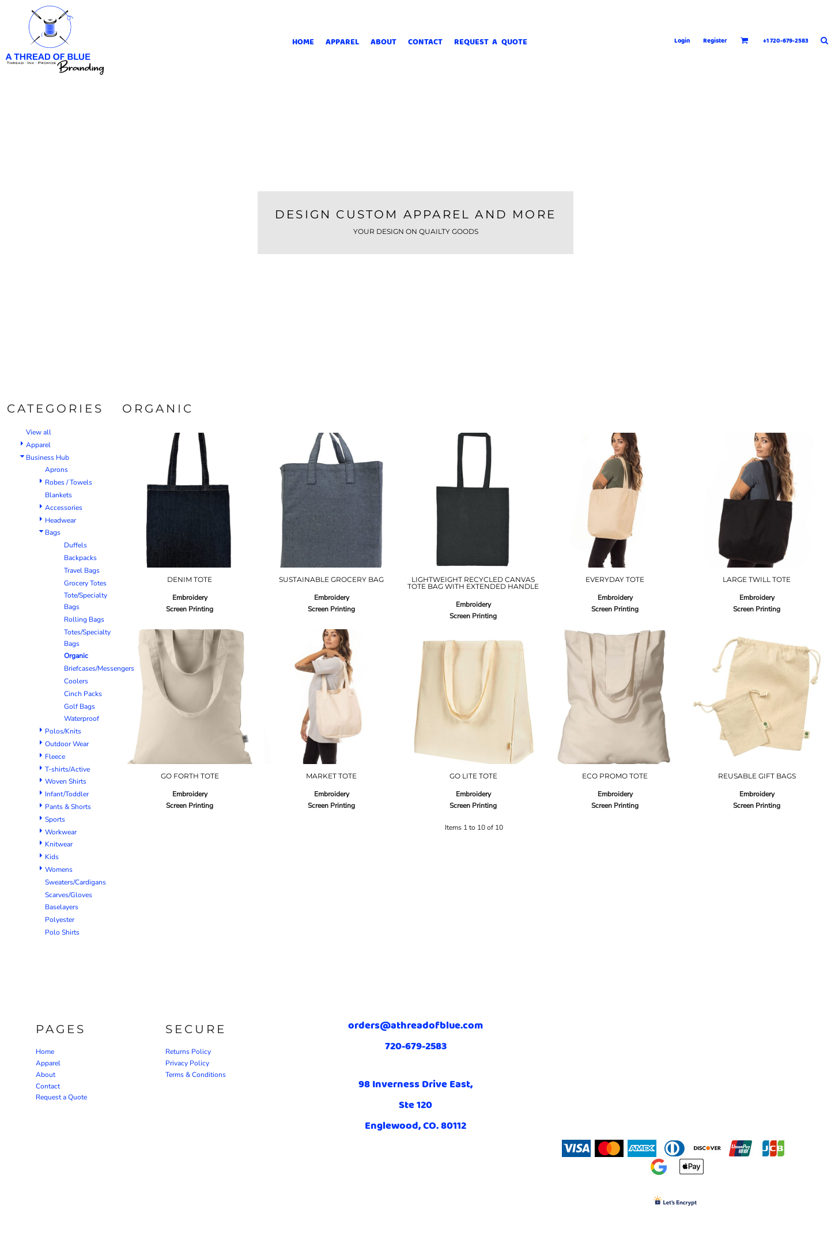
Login (682, 40)
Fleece (55, 756)
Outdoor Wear (67, 743)
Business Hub (47, 457)
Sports (55, 819)
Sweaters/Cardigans (75, 882)
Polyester (59, 919)
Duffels (75, 545)
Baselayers (61, 907)
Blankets (58, 495)
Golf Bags (79, 706)
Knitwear (59, 844)
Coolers (76, 681)
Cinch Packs (83, 693)
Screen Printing (189, 609)
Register (715, 40)
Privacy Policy (187, 1063)
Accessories (63, 507)
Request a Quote (61, 1097)
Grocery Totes (85, 583)
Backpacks (80, 557)
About (45, 1074)
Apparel (38, 444)
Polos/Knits (63, 731)
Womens (59, 869)
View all (38, 432)
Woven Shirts (65, 781)
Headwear (60, 520)
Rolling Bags (84, 619)
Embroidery (189, 597)
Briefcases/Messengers (99, 668)
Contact (48, 1086)
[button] (745, 40)
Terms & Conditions (195, 1074)
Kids (52, 856)
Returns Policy (188, 1051)
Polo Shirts (62, 932)
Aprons (56, 469)
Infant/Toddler (67, 794)
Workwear (61, 832)
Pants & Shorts (68, 806)
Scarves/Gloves (68, 894)
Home (45, 1051)
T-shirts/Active (67, 769)
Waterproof (81, 718)
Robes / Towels (68, 482)
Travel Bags (82, 570)
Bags (53, 532)
